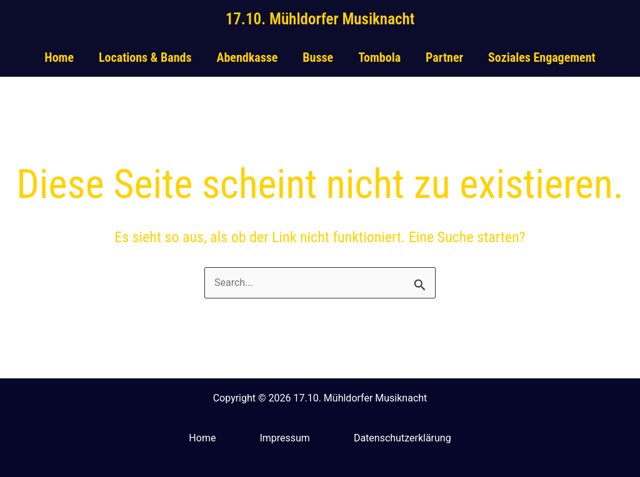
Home (59, 57)
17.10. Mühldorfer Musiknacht (320, 19)
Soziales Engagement (542, 57)
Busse (317, 57)
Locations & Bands (145, 57)
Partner (444, 57)
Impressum (284, 438)
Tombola (379, 57)
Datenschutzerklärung (402, 438)
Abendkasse (247, 57)
